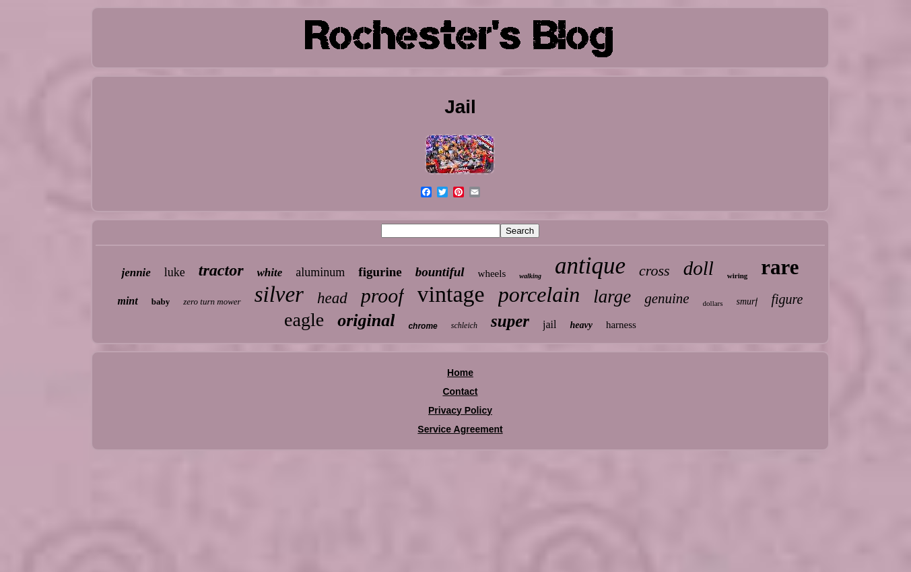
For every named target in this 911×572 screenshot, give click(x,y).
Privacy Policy (460, 410)
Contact (459, 391)
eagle (304, 319)
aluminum (320, 272)
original (366, 320)
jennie (135, 272)
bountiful (440, 272)
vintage (451, 294)
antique (590, 266)
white (270, 272)
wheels (492, 273)
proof (382, 295)
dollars (713, 303)
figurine (379, 272)
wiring (737, 276)
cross (654, 270)
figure (787, 299)
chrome (422, 326)
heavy (581, 325)
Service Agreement (459, 429)
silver (279, 294)
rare (780, 267)
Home (460, 372)
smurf (747, 301)
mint (127, 301)
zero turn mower (211, 301)
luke (174, 272)
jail (549, 324)
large (612, 296)
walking (530, 276)
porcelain (539, 294)
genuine (666, 298)
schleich (464, 325)
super (510, 321)
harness (621, 324)
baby (160, 301)
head (332, 298)
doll (698, 268)
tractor (221, 270)
